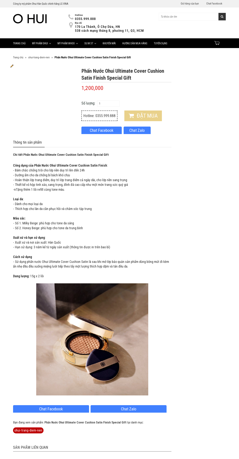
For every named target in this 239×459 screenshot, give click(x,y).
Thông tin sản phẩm (27, 142)
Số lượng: (88, 103)
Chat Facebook (214, 3)
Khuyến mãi (109, 43)
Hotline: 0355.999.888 (99, 115)
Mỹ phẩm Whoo (68, 43)
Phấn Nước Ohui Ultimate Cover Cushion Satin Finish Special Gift (85, 422)
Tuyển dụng (160, 43)
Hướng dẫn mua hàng (134, 43)
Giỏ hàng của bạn (190, 3)
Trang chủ (19, 43)
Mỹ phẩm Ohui (41, 43)
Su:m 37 (90, 43)
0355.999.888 (85, 19)
